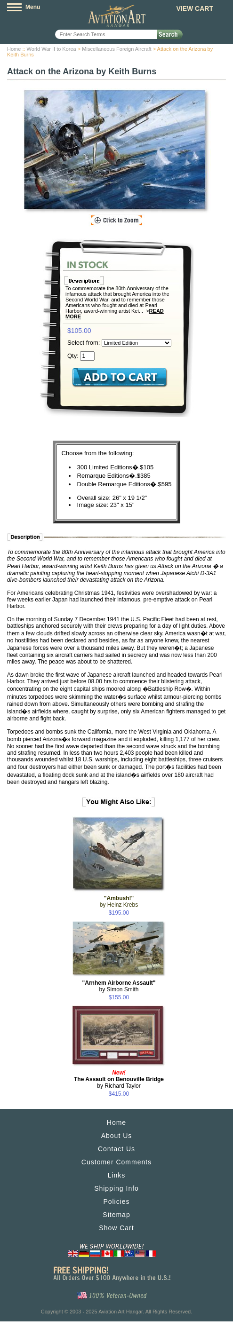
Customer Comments (116, 1162)
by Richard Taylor (119, 1079)
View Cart (194, 8)
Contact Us (116, 1149)
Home (14, 49)
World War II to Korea (51, 49)
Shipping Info (116, 1188)
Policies (116, 1201)
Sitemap (116, 1214)
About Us (116, 1135)
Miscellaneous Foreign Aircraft (116, 49)
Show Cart (116, 1228)
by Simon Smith (119, 986)
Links (117, 1175)
